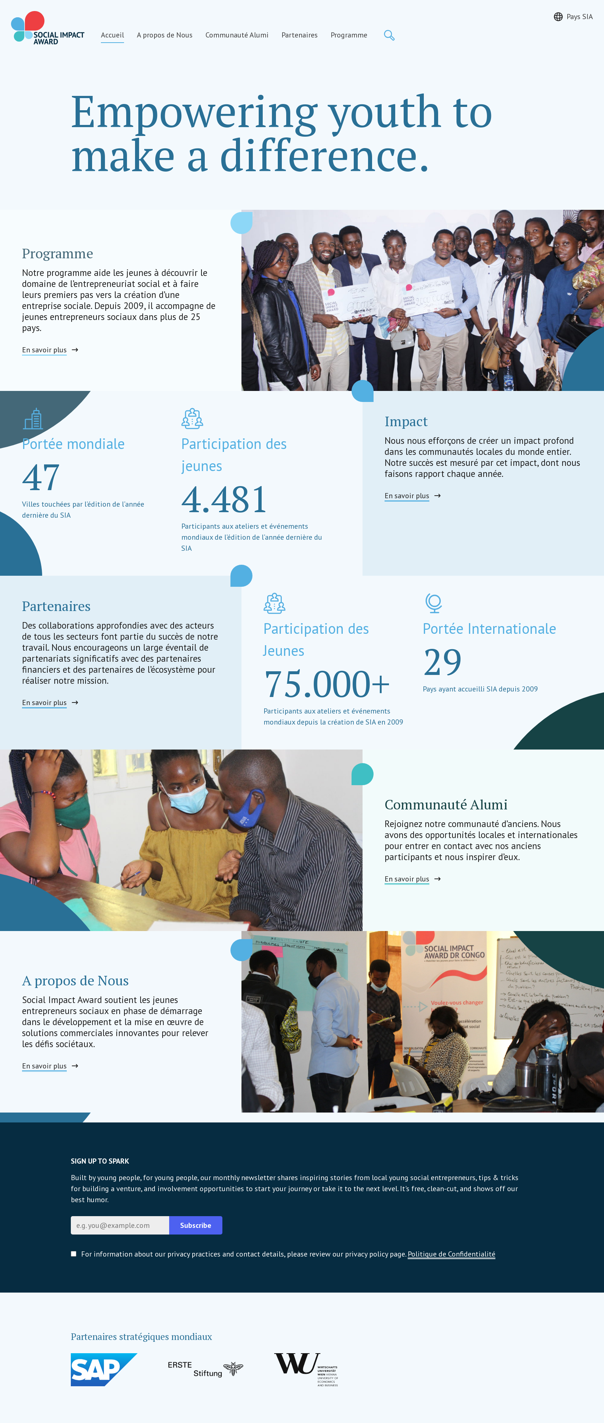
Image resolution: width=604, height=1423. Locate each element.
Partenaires (299, 35)
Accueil (112, 35)
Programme (349, 35)
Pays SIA (580, 16)
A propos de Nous (165, 35)
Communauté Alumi (237, 35)
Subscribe (195, 1225)
